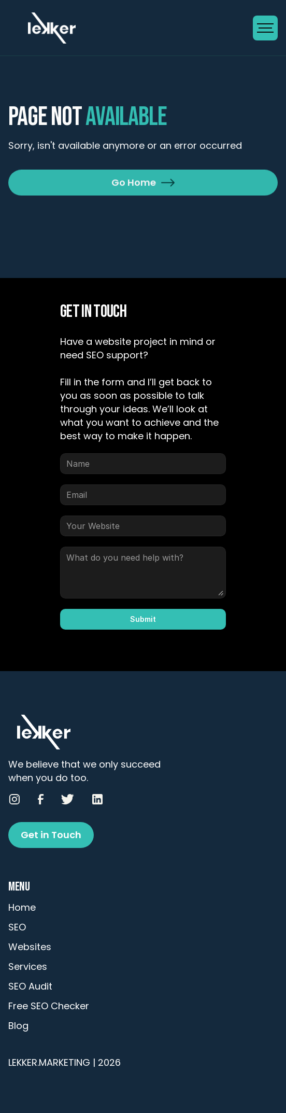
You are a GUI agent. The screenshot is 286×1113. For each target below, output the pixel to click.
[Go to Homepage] (130, 28)
